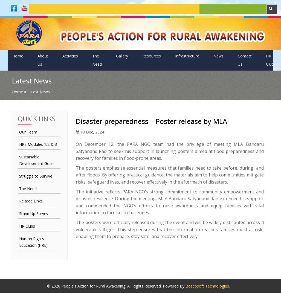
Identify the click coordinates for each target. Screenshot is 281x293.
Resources (151, 56)
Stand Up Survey (33, 213)
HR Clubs (271, 60)
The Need (97, 60)
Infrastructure (187, 56)
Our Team (28, 132)
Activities (70, 56)
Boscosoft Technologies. (208, 286)
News (218, 56)
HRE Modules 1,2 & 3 (38, 144)
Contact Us (245, 60)
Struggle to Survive (35, 176)
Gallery (122, 56)
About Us (42, 60)
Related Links (31, 201)
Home (17, 56)
